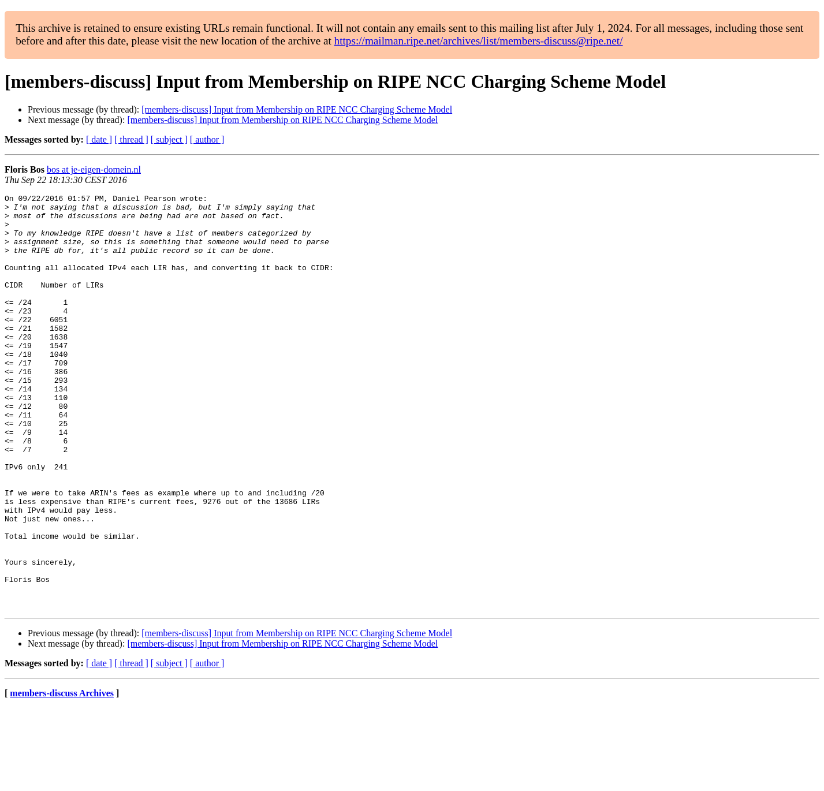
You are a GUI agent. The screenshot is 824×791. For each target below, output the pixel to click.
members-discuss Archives (62, 776)
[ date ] (99, 139)
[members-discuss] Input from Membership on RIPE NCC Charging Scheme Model (296, 109)
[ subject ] (169, 139)
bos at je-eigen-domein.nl (94, 169)
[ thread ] (131, 139)
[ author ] (207, 139)
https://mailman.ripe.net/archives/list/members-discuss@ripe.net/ (478, 41)
